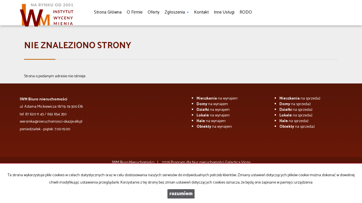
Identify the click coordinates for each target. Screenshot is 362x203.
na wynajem (217, 98)
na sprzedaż (299, 98)
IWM (115, 162)
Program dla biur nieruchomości (198, 162)
